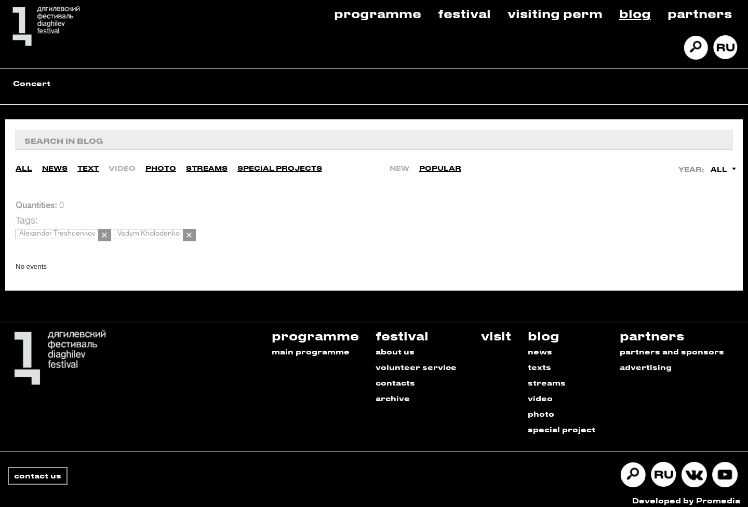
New (399, 166)
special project (561, 422)
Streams (207, 166)
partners (652, 328)
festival (402, 328)
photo (541, 406)
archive (393, 391)
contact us (37, 468)
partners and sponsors (672, 344)
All (24, 166)
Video (122, 166)
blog (543, 328)
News (55, 166)
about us (395, 344)
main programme (311, 344)
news (540, 344)
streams (547, 375)
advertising (646, 359)
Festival (464, 13)
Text (88, 166)
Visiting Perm (555, 13)
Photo (160, 166)
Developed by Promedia (686, 493)
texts (539, 359)
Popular (440, 166)
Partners (699, 13)
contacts (395, 375)
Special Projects (279, 166)
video (540, 391)
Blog (635, 13)
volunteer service (416, 359)
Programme (377, 13)
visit (496, 328)
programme (315, 328)
